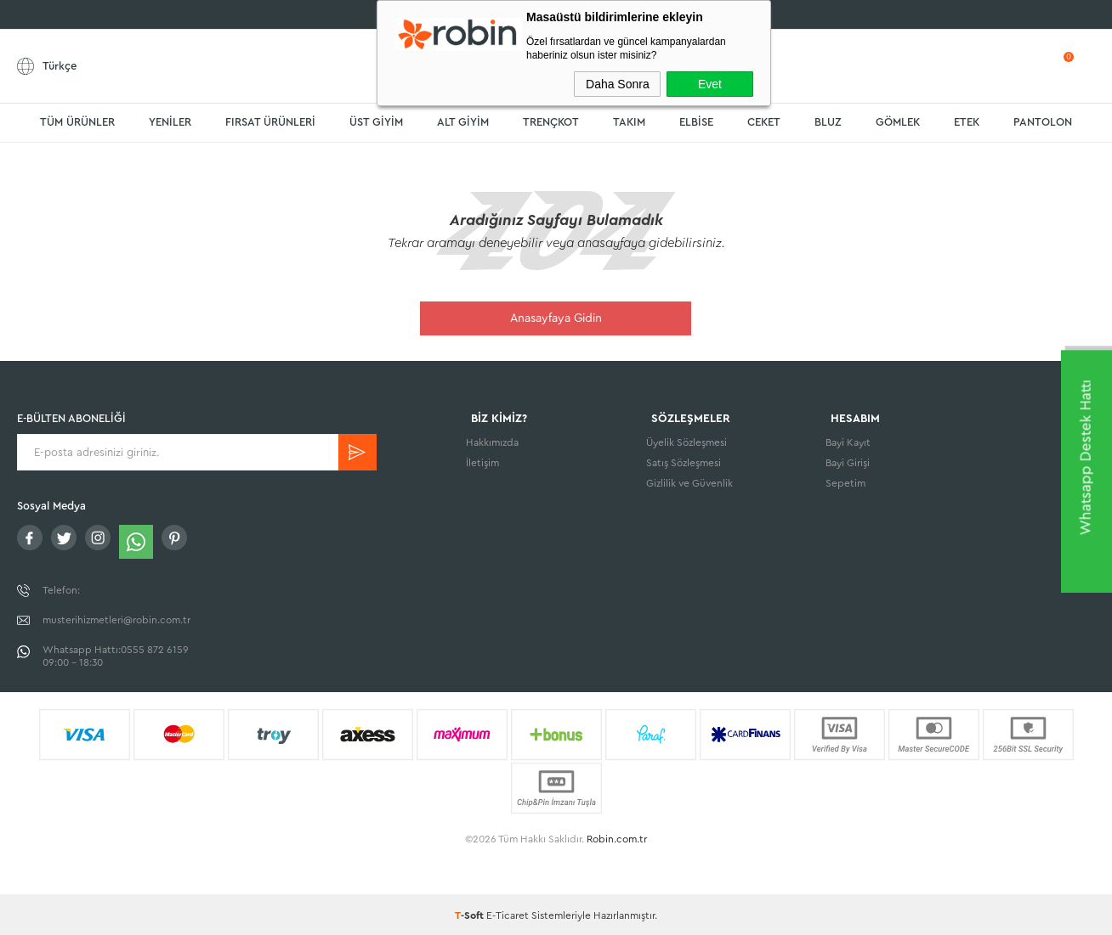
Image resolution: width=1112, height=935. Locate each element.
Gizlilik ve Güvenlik (689, 485)
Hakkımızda (492, 444)
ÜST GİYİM (376, 121)
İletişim (482, 464)
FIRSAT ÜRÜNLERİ (270, 121)
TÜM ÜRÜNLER (77, 121)
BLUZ (828, 121)
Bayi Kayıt (848, 444)
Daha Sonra (618, 84)
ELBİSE (696, 121)
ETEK (966, 121)
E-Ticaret (507, 914)
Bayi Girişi (847, 464)
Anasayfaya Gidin (556, 318)
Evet (710, 84)
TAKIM (629, 121)
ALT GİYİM (463, 121)
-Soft (470, 914)
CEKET (763, 121)
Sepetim (845, 485)
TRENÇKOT (551, 121)
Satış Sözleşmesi (683, 464)
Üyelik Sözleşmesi (686, 444)
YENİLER (170, 121)
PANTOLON (1042, 121)
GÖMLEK (898, 121)
